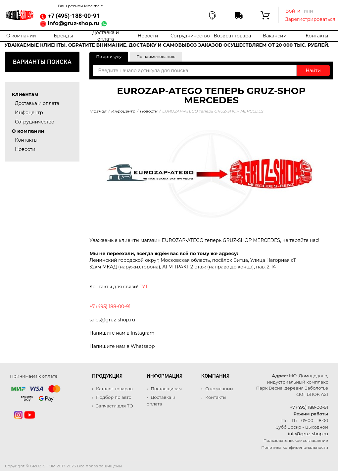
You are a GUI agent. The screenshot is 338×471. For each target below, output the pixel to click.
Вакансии (274, 36)
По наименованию (155, 56)
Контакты (317, 36)
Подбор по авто (113, 397)
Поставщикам (166, 388)
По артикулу (108, 56)
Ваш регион (80, 5)
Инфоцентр (29, 113)
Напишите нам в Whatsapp (122, 346)
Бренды (63, 36)
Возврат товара (232, 36)
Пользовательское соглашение (296, 440)
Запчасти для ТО (114, 405)
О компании (21, 36)
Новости (148, 36)
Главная (98, 111)
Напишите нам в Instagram (121, 333)
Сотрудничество (190, 36)
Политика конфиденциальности (294, 447)
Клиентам (25, 94)
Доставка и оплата (105, 35)
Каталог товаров (114, 388)
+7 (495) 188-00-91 (309, 407)
